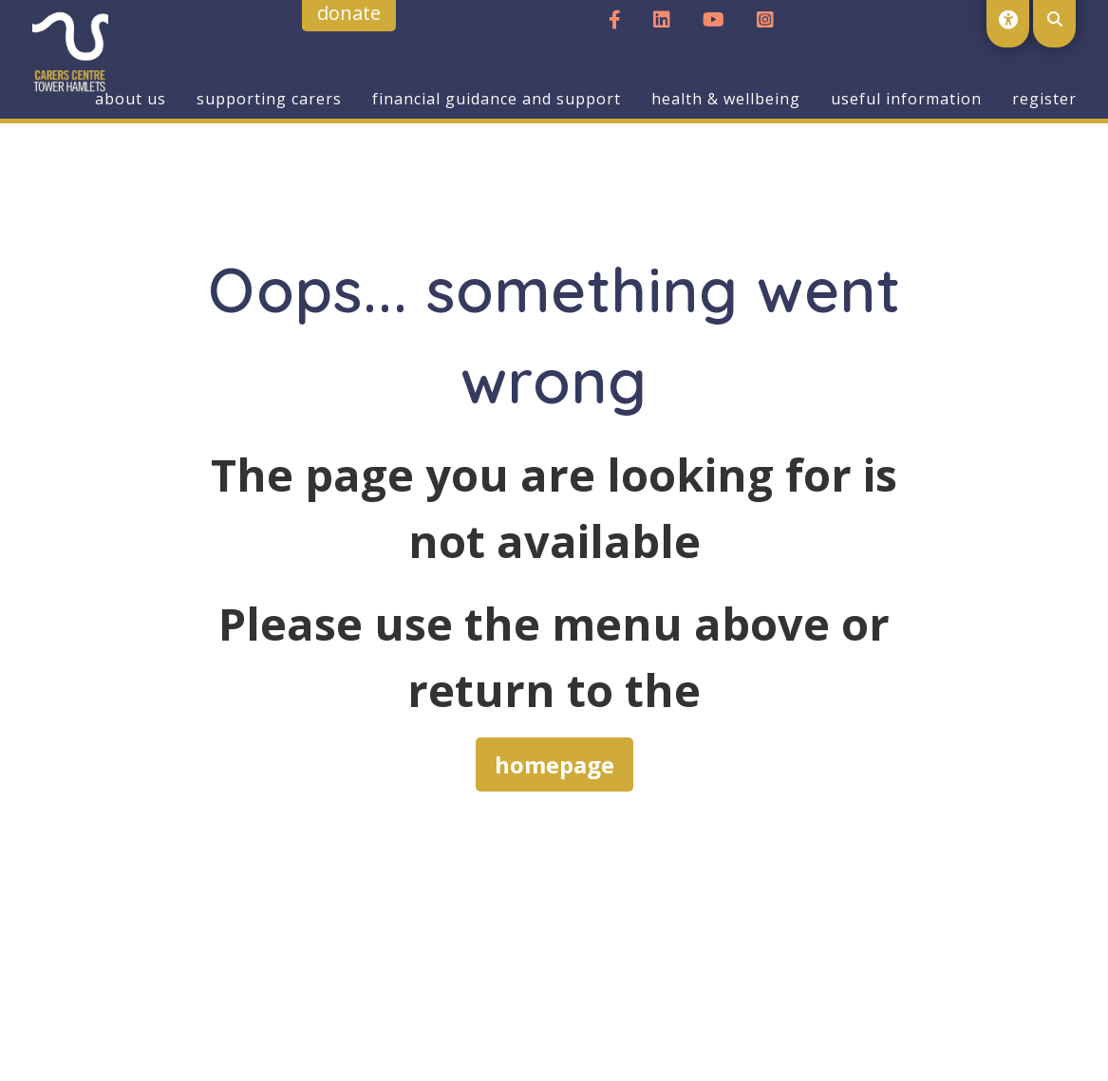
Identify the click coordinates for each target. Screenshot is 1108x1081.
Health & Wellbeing (725, 98)
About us (130, 98)
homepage (554, 764)
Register (1044, 98)
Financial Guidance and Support (496, 98)
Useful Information (906, 98)
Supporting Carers (269, 98)
